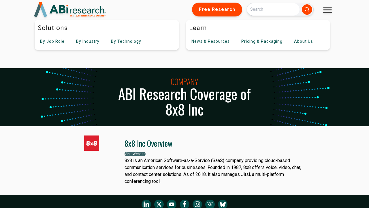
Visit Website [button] (135, 154)
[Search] (273, 9)
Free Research (217, 9)
